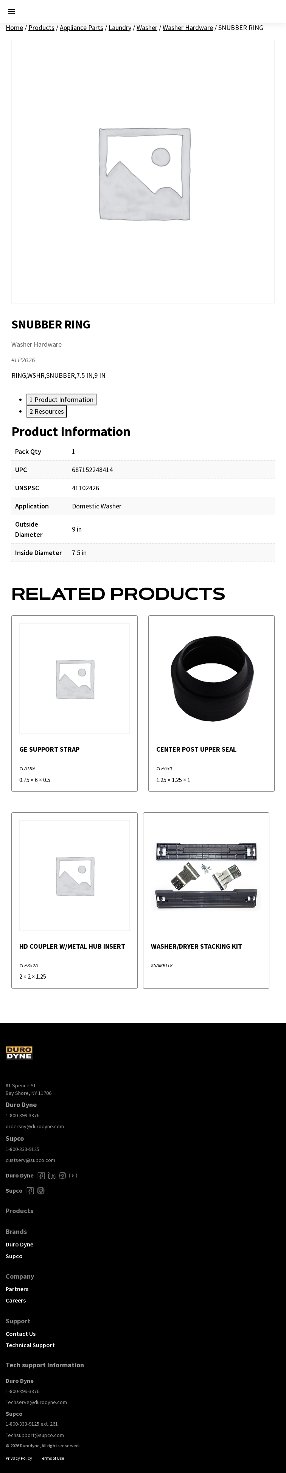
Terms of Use (52, 1458)
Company (20, 1276)
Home (14, 27)
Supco (14, 1256)
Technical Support (30, 1345)
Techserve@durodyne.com (36, 1402)
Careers (16, 1300)
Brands (16, 1231)
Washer (147, 27)
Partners (17, 1289)
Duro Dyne (19, 1244)
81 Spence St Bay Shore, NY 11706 (28, 1089)
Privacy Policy (19, 1458)
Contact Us (21, 1333)
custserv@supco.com (30, 1160)
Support (18, 1321)
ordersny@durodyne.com (35, 1126)
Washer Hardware (188, 27)
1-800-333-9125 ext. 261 (32, 1423)
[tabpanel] (143, 498)
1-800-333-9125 (22, 1149)
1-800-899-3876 (22, 1115)
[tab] (61, 399)
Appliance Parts (81, 27)
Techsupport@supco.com (35, 1435)
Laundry (120, 27)
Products (41, 27)
